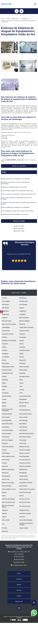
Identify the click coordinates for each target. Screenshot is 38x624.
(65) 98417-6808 (19, 231)
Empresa (19, 579)
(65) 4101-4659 (11, 160)
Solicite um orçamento (19, 166)
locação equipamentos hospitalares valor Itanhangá (15, 179)
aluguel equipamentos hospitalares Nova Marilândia (16, 207)
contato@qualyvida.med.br (19, 565)
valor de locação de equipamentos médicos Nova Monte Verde (19, 194)
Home (19, 573)
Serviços (19, 590)
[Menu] (35, 4)
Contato (19, 596)
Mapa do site (19, 601)
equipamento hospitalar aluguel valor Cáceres (14, 187)
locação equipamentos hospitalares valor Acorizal (15, 214)
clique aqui (20, 160)
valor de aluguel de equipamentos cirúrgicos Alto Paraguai (17, 211)
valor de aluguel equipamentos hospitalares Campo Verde (17, 190)
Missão (19, 584)
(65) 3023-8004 (19, 228)
